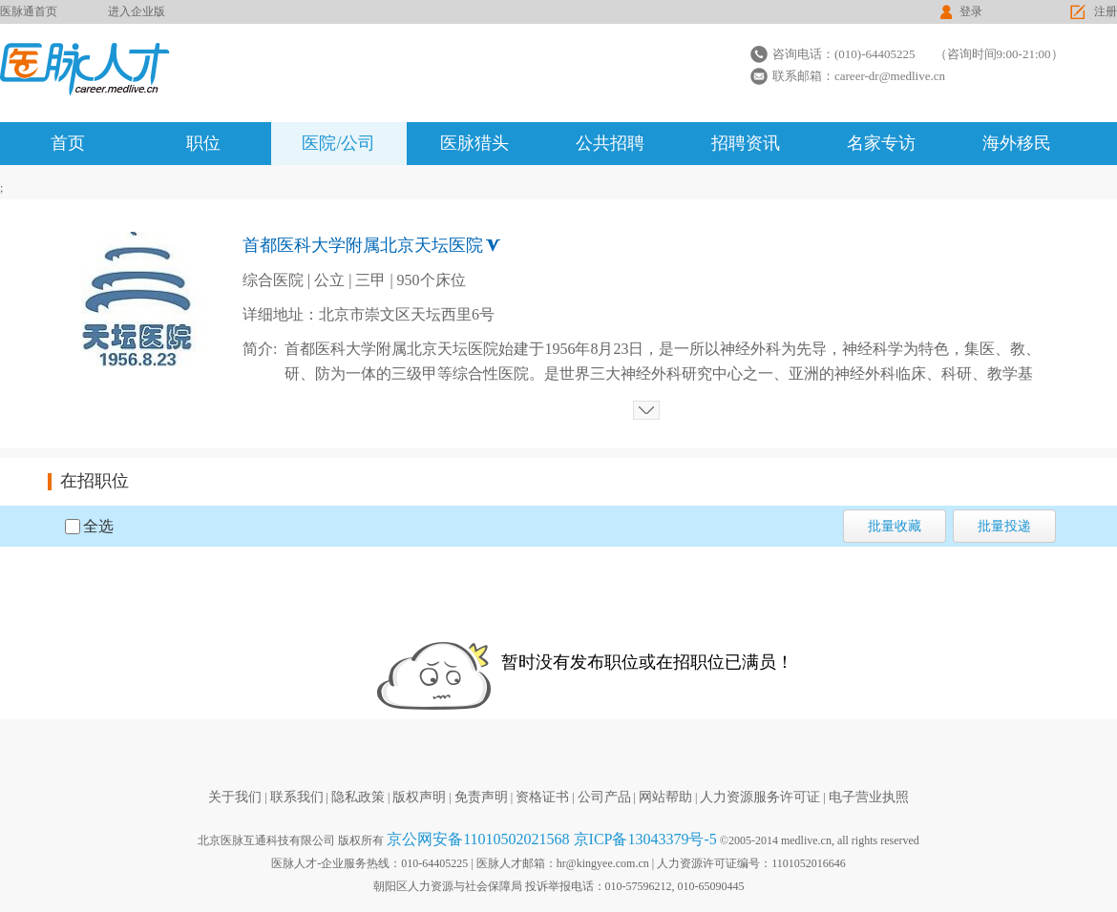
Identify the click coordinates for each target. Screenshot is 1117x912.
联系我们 (297, 797)
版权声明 (419, 797)
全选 (98, 526)
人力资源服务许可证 (760, 797)
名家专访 (881, 143)
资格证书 (542, 797)
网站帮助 (665, 797)
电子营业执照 (869, 797)
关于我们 (235, 797)
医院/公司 (338, 143)
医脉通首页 (28, 11)
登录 (970, 11)
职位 (203, 143)
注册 (1105, 11)
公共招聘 (610, 143)
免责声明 (481, 797)
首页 (68, 143)
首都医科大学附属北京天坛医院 (362, 245)
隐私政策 (358, 797)
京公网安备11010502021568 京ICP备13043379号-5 (552, 839)
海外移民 (1016, 143)
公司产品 (604, 797)
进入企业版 (136, 11)
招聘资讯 (745, 143)
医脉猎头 (474, 143)
